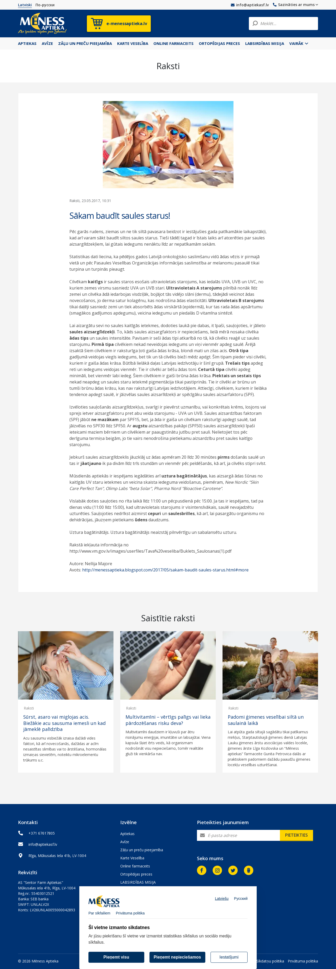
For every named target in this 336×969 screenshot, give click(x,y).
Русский (241, 903)
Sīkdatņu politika (270, 961)
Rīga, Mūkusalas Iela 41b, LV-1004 (57, 855)
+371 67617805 (41, 833)
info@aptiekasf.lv (250, 4)
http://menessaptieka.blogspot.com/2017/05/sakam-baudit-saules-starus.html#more (165, 570)
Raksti (29, 708)
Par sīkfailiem (99, 917)
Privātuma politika (303, 961)
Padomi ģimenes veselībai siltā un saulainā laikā (266, 720)
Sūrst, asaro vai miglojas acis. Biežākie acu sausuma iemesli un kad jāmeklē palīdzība (64, 723)
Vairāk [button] (298, 43)
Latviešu (222, 903)
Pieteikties (296, 835)
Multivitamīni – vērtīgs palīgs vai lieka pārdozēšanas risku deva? (168, 720)
